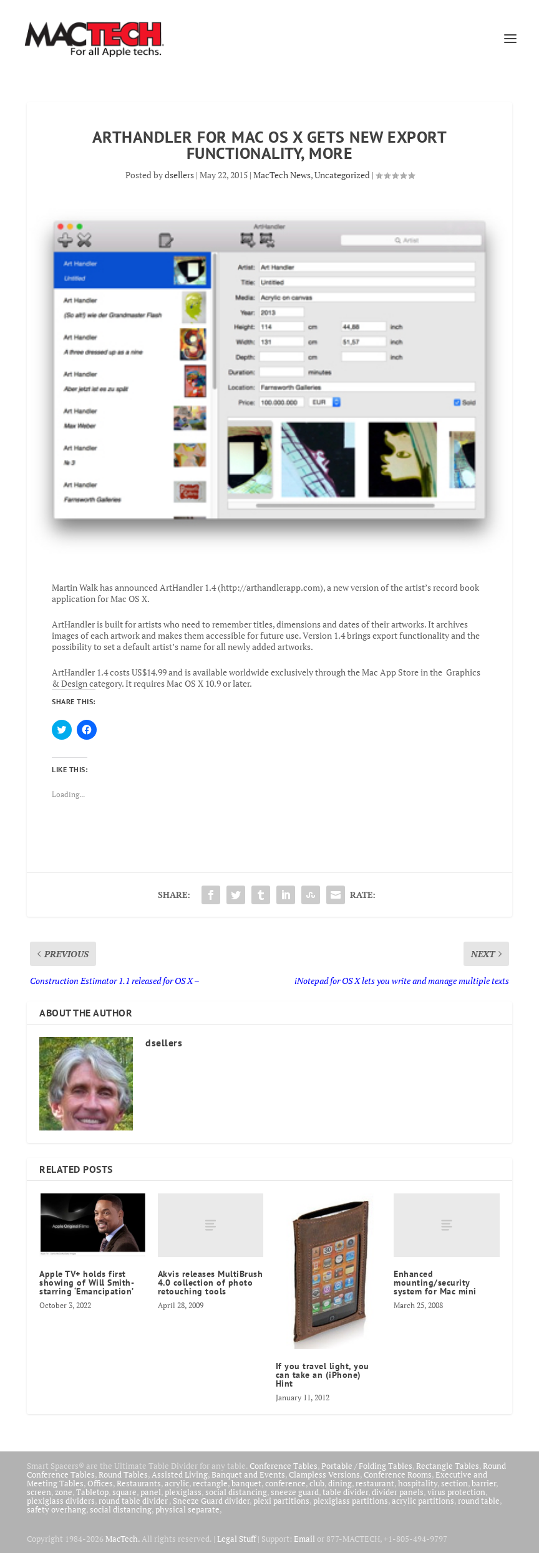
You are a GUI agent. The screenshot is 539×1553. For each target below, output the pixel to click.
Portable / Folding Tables (366, 1465)
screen (39, 1492)
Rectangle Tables (447, 1465)
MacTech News (282, 175)
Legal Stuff (236, 1538)
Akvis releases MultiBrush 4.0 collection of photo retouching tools (210, 1282)
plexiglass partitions (350, 1500)
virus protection (456, 1492)
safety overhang (56, 1509)
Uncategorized (342, 175)
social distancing (236, 1492)
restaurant (375, 1483)
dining (340, 1483)
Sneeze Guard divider (211, 1500)
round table (479, 1500)
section (454, 1483)
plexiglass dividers (61, 1500)
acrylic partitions (423, 1500)
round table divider (134, 1500)
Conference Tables (284, 1465)
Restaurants (139, 1483)
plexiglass (183, 1492)
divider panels (398, 1492)
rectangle (210, 1483)
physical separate (187, 1509)
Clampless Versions (324, 1474)
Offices (100, 1483)
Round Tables (123, 1474)
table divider (345, 1492)
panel (150, 1492)
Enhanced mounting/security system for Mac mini (435, 1282)
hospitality (417, 1483)
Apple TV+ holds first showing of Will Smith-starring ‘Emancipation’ (86, 1282)
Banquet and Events (248, 1474)
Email (304, 1538)
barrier (484, 1483)
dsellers (179, 175)
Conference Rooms (398, 1474)
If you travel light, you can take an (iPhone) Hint (322, 1374)
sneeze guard (295, 1492)
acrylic (177, 1483)
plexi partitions (281, 1500)
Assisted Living (180, 1474)
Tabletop (92, 1492)
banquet (246, 1483)
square (124, 1492)
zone (63, 1492)
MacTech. (122, 1538)
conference (285, 1483)
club (316, 1483)
